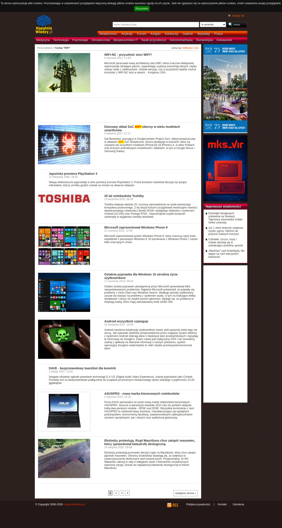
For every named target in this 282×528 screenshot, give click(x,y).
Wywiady (203, 33)
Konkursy (171, 33)
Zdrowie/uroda (100, 40)
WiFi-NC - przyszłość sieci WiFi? (128, 54)
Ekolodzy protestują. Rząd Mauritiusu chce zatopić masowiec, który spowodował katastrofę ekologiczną (149, 442)
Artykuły (127, 33)
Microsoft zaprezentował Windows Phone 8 (136, 227)
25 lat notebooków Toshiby (124, 196)
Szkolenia (238, 504)
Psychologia (80, 40)
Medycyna (43, 40)
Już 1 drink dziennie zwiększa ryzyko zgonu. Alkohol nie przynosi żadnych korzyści (225, 231)
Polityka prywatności (198, 504)
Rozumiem (141, 8)
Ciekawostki (224, 40)
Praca (218, 33)
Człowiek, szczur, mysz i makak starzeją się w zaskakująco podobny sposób (225, 242)
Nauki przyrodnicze (153, 40)
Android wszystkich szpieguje (126, 321)
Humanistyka (204, 40)
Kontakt (222, 504)
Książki (156, 33)
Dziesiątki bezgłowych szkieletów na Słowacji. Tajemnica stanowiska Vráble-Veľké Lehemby (225, 218)
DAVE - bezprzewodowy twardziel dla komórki (82, 368)
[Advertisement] (118, 110)
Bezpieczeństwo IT (125, 40)
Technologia (61, 40)
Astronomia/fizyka (181, 40)
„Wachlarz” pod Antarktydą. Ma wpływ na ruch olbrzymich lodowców (226, 253)
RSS (175, 505)
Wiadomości (108, 33)
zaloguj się (238, 15)
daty (196, 47)
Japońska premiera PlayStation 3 (73, 173)
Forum (141, 33)
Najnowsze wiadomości (223, 206)
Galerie (188, 33)
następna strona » (185, 493)
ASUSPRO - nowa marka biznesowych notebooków (142, 393)
